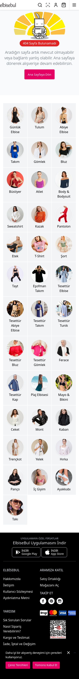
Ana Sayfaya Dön (39, 74)
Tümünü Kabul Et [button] (46, 665)
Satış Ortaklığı (50, 579)
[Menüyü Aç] (74, 5)
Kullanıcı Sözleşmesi (18, 591)
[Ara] (40, 5)
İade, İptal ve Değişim (19, 644)
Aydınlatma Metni (16, 598)
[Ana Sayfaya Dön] (8, 5)
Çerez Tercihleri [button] (18, 665)
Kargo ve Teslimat (16, 637)
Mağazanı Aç (49, 585)
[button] (68, 659)
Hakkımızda (11, 579)
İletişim (8, 585)
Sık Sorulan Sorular (17, 620)
